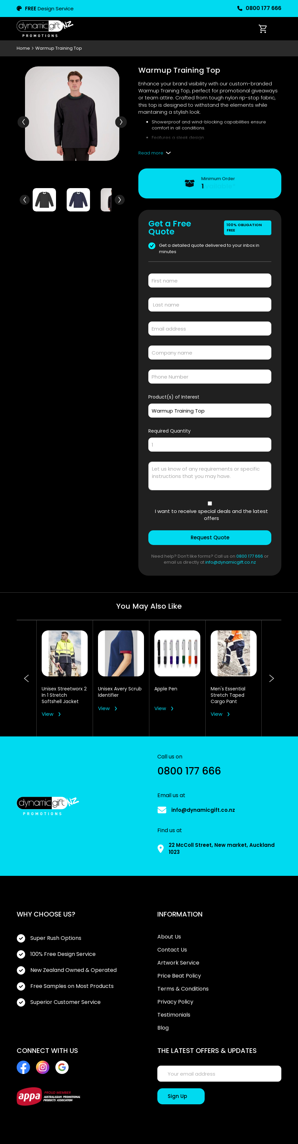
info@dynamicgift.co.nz (230, 562)
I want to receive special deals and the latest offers (211, 515)
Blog (163, 1028)
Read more (150, 153)
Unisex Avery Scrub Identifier (120, 692)
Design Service (45, 8)
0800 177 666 (259, 8)
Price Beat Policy (179, 976)
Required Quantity (169, 431)
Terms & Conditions (183, 989)
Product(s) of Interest (173, 397)
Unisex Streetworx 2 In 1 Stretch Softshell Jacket (64, 695)
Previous (27, 678)
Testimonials (173, 1015)
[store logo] (45, 28)
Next (271, 678)
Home (24, 48)
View (47, 713)
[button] (121, 121)
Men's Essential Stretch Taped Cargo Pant (228, 695)
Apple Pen (165, 689)
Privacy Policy (175, 1002)
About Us (169, 937)
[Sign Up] (181, 1096)
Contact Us (172, 950)
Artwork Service (178, 963)
